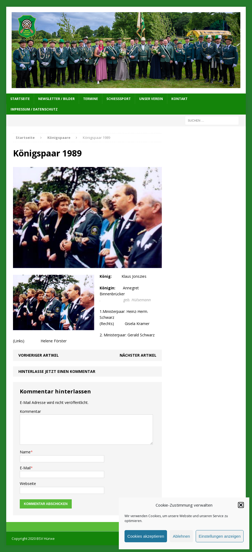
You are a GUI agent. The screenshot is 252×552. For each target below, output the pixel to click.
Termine (90, 98)
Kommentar (30, 411)
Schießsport (118, 98)
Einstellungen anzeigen (220, 536)
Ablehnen (181, 536)
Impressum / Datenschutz (34, 109)
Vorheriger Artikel (38, 355)
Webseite (28, 483)
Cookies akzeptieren (145, 536)
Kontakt (179, 98)
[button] (241, 505)
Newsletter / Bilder (56, 98)
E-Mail (25, 467)
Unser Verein (151, 98)
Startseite (20, 98)
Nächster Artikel (138, 355)
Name (25, 451)
